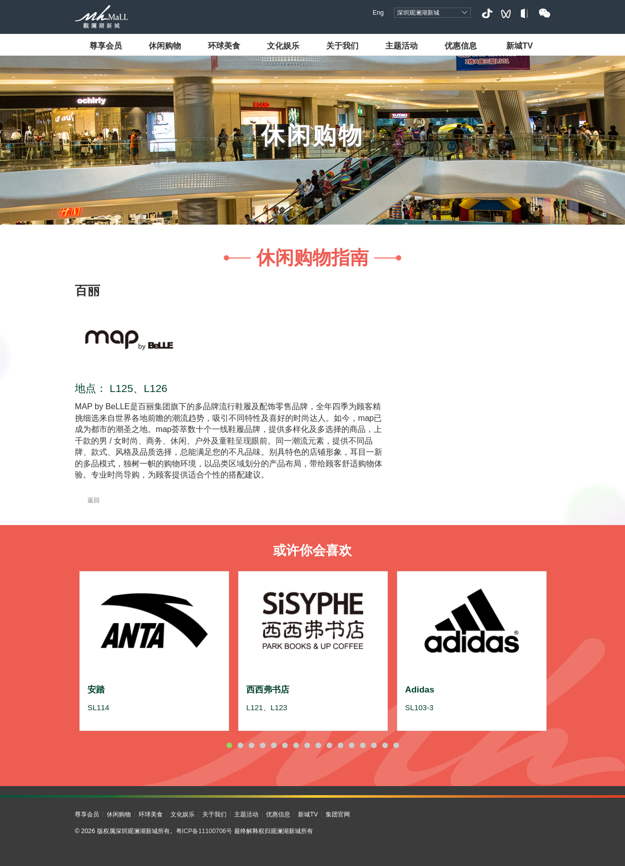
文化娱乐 (283, 45)
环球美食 (224, 45)
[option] (154, 651)
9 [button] (318, 745)
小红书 (525, 13)
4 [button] (262, 745)
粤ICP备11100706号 (204, 831)
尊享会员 (106, 45)
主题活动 (401, 45)
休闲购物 (165, 45)
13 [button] (363, 745)
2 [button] (240, 745)
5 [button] (274, 745)
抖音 (487, 13)
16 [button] (396, 745)
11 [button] (340, 745)
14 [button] (374, 745)
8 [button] (307, 745)
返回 (87, 500)
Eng (378, 12)
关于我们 (342, 45)
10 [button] (329, 745)
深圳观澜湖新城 (418, 12)
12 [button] (351, 745)
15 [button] (385, 745)
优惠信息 (460, 45)
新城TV (519, 45)
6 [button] (285, 745)
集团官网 (338, 814)
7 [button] (296, 745)
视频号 (506, 13)
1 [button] (229, 745)
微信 (544, 13)
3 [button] (251, 745)
